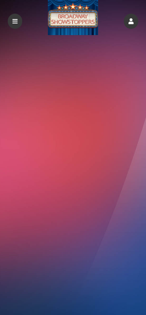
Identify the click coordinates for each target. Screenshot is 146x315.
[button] (131, 21)
